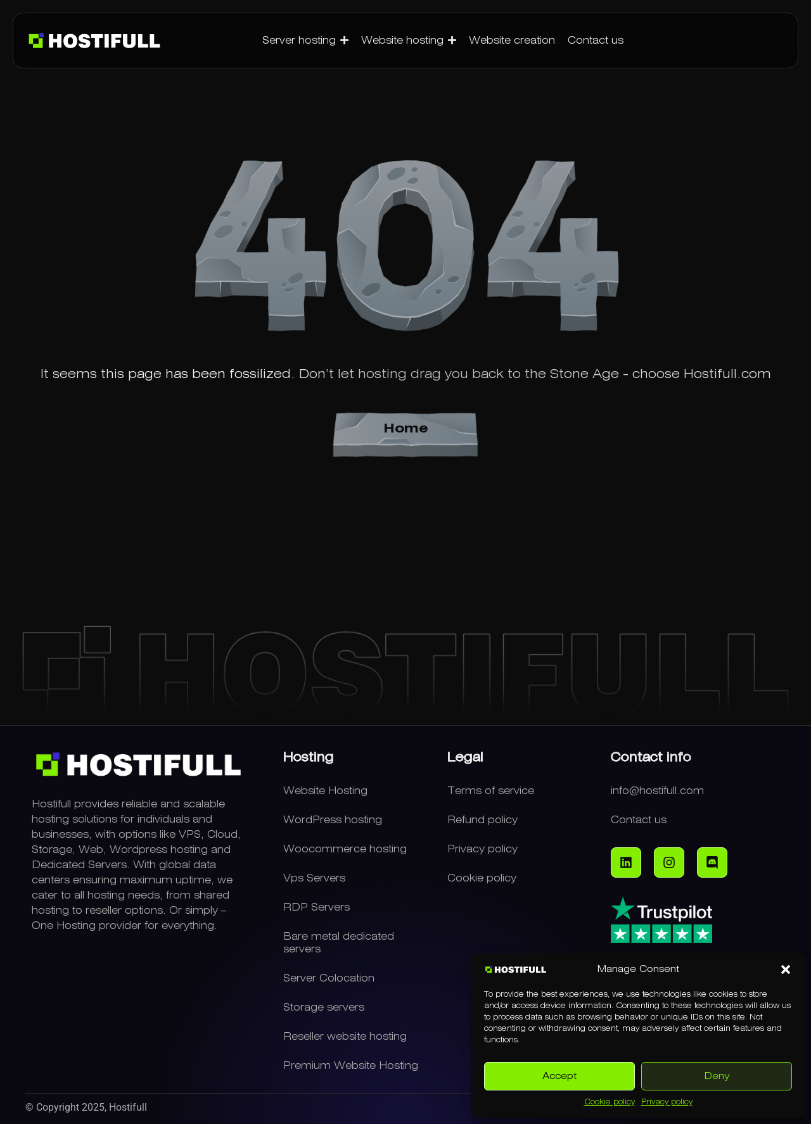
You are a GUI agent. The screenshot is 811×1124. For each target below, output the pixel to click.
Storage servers (323, 1007)
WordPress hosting (332, 820)
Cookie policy (609, 1102)
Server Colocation (328, 978)
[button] (785, 969)
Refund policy (482, 820)
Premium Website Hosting (350, 1066)
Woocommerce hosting (345, 849)
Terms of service (490, 791)
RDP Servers (316, 907)
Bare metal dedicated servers (338, 942)
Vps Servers (314, 878)
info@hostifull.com (657, 791)
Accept (559, 1076)
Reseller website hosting (345, 1037)
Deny (717, 1076)
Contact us (639, 820)
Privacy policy (667, 1102)
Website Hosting (325, 791)
